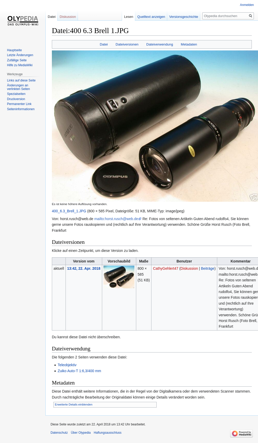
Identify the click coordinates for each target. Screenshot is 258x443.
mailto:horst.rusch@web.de (116, 219)
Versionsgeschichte (183, 17)
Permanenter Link (19, 104)
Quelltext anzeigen (151, 17)
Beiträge (207, 268)
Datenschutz (59, 432)
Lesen (128, 17)
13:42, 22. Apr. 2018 (83, 268)
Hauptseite (14, 50)
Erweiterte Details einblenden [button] (74, 404)
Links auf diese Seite (21, 80)
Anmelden (247, 5)
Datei (104, 44)
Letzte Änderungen (20, 55)
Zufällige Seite (17, 60)
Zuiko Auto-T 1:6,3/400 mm (79, 371)
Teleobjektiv (67, 365)
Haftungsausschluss (107, 432)
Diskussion (189, 268)
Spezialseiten (16, 94)
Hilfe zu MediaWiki (20, 65)
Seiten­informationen (21, 109)
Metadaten (189, 44)
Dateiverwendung (159, 44)
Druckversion (16, 99)
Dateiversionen (127, 44)
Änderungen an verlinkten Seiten (18, 87)
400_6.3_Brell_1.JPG (69, 211)
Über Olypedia (81, 432)
